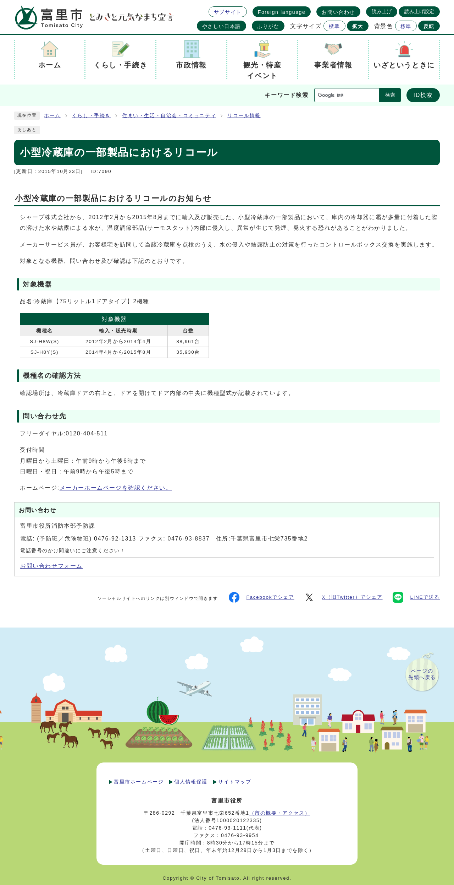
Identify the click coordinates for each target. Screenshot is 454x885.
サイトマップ (234, 781)
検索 (390, 95)
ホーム (52, 115)
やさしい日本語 (221, 26)
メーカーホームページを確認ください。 (116, 488)
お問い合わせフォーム (51, 566)
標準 (334, 26)
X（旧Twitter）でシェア (343, 597)
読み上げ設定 (419, 11)
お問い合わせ (338, 12)
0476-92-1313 (115, 539)
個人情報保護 (190, 781)
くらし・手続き (91, 115)
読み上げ (382, 11)
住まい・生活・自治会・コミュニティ (169, 115)
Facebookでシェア (261, 597)
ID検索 (423, 95)
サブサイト (228, 12)
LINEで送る (416, 597)
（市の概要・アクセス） (279, 813)
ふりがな (268, 26)
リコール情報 (244, 115)
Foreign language (282, 12)
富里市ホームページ (139, 781)
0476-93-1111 (227, 828)
